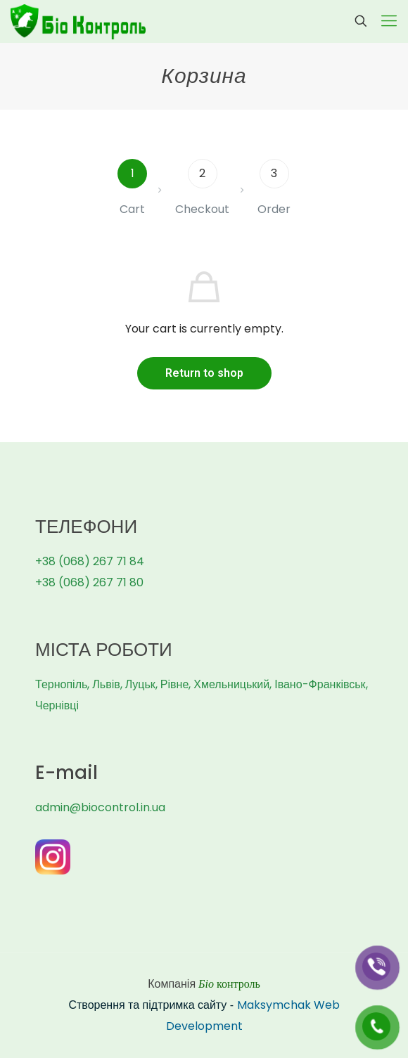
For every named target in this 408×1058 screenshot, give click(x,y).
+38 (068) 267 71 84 (89, 561)
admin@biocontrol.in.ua (100, 807)
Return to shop (204, 373)
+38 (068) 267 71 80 (89, 582)
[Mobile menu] (389, 21)
